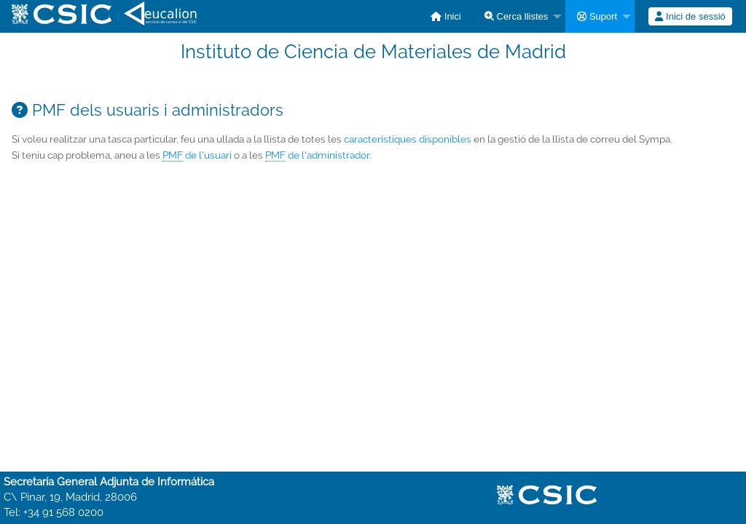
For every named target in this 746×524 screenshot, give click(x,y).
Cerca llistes (516, 16)
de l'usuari (197, 155)
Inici (446, 16)
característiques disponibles (407, 139)
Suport (597, 16)
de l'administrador (317, 155)
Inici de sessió (690, 16)
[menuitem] (446, 16)
